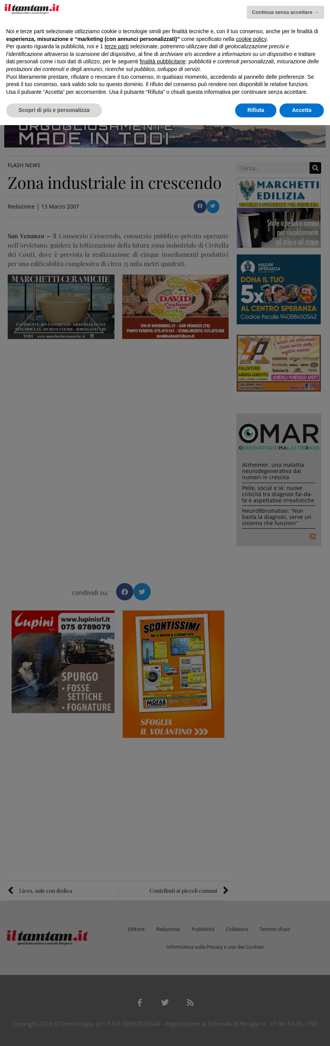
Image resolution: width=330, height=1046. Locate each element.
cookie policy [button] (251, 39)
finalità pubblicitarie (162, 61)
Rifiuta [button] (256, 110)
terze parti (116, 46)
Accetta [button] (301, 110)
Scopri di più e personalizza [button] (54, 110)
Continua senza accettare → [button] (285, 12)
